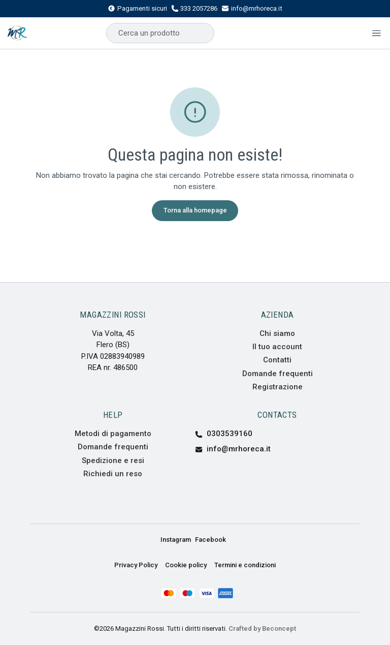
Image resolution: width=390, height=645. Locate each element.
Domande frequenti (277, 373)
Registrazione (277, 386)
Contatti (277, 359)
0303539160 (223, 433)
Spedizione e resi (113, 460)
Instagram (175, 539)
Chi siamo (277, 333)
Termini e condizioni (245, 565)
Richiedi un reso (112, 473)
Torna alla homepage (195, 210)
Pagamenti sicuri (137, 9)
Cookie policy (186, 565)
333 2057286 (194, 9)
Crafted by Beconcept (262, 628)
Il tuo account (277, 346)
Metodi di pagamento (113, 433)
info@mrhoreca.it (251, 9)
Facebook (210, 539)
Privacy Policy (135, 565)
